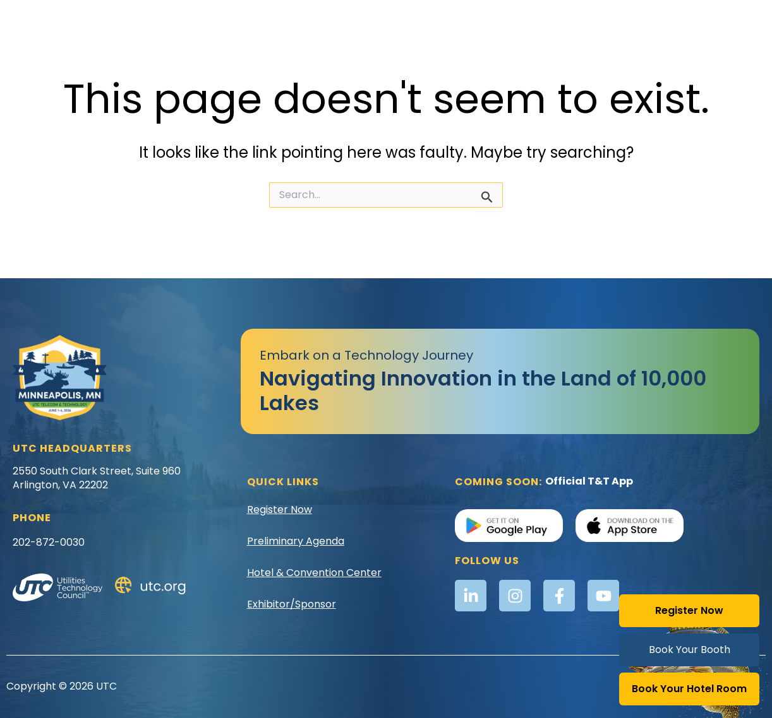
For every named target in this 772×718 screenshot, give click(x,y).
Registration (540, 20)
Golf (419, 20)
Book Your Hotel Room (689, 688)
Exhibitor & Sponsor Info (330, 20)
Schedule (612, 20)
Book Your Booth (689, 649)
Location (470, 20)
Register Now (689, 610)
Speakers (677, 20)
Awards (233, 20)
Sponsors (678, 49)
